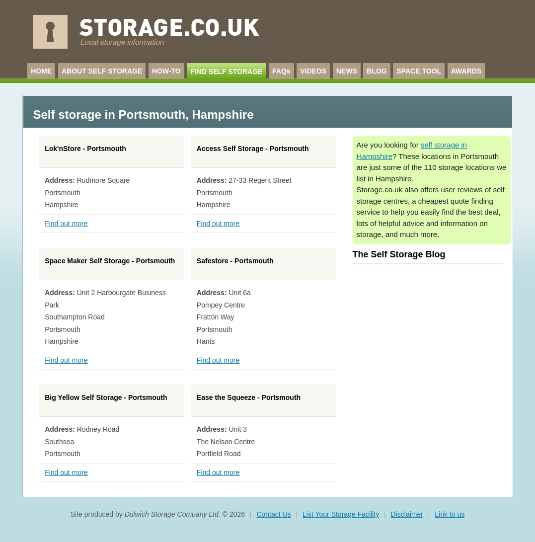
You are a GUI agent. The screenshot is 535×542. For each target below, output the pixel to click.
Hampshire (223, 114)
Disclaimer (407, 514)
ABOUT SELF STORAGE (102, 71)
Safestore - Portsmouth (235, 261)
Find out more (66, 224)
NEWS (346, 71)
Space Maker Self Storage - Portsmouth (110, 261)
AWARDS (466, 71)
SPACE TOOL (418, 71)
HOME (41, 71)
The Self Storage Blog (399, 254)
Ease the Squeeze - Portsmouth (249, 397)
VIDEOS (313, 71)
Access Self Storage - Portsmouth (253, 149)
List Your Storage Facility (341, 514)
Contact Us (273, 514)
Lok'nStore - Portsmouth (85, 149)
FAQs (281, 71)
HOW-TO (166, 71)
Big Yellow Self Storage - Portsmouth (106, 397)
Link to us (449, 514)
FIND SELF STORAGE (226, 72)
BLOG (376, 71)
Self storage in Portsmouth (109, 114)
